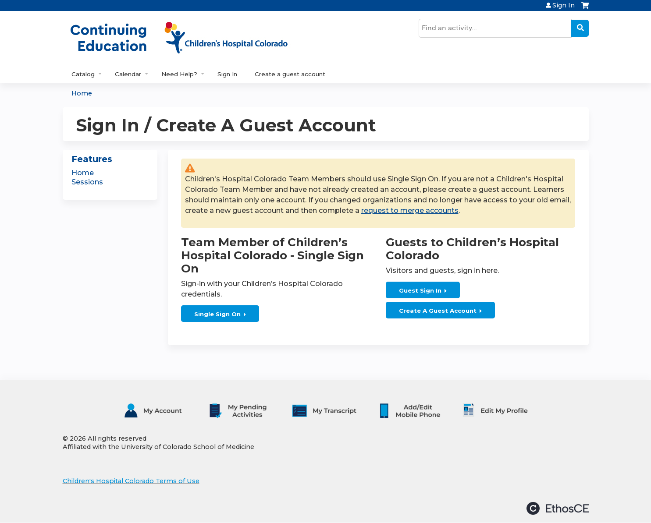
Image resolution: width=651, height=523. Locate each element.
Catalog (83, 74)
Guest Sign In (420, 290)
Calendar (128, 74)
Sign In (563, 5)
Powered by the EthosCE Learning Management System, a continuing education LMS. (557, 508)
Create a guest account (290, 74)
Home (81, 93)
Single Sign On (217, 314)
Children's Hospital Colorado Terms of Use (131, 481)
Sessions (87, 182)
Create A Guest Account (438, 310)
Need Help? (179, 74)
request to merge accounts (410, 210)
